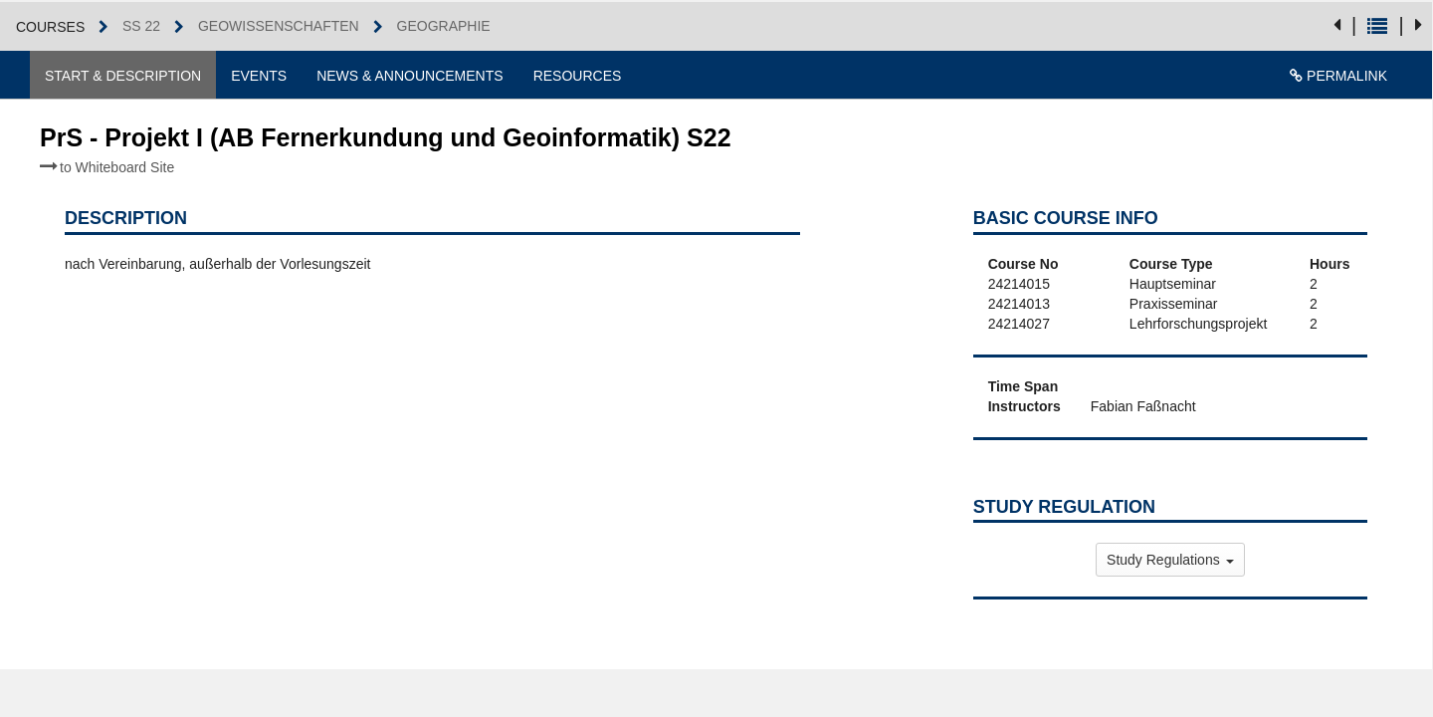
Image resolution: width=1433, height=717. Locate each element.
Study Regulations (1170, 560)
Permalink (1338, 76)
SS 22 (141, 26)
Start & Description (123, 76)
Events (259, 76)
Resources (577, 76)
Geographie (444, 26)
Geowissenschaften (278, 26)
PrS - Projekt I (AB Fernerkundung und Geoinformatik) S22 (385, 149)
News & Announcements (409, 76)
